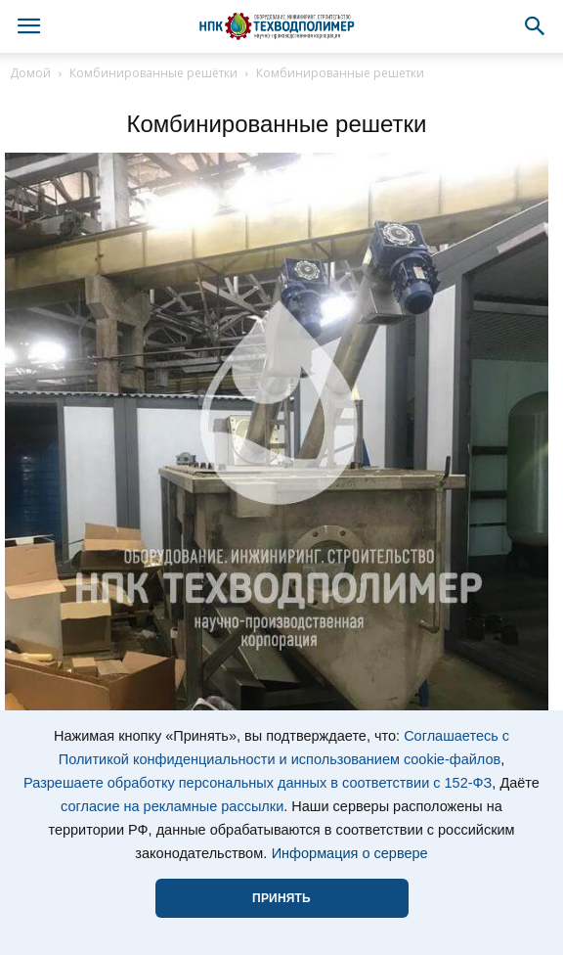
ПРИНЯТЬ (281, 898)
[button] (535, 26)
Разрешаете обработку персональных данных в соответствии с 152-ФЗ (257, 783)
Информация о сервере (350, 853)
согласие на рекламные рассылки (172, 806)
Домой (30, 73)
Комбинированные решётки (153, 73)
